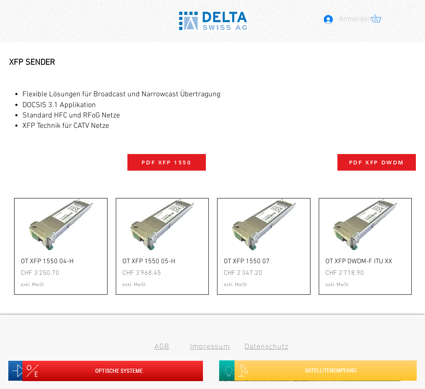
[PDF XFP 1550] (166, 162)
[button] (380, 18)
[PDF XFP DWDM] (376, 162)
